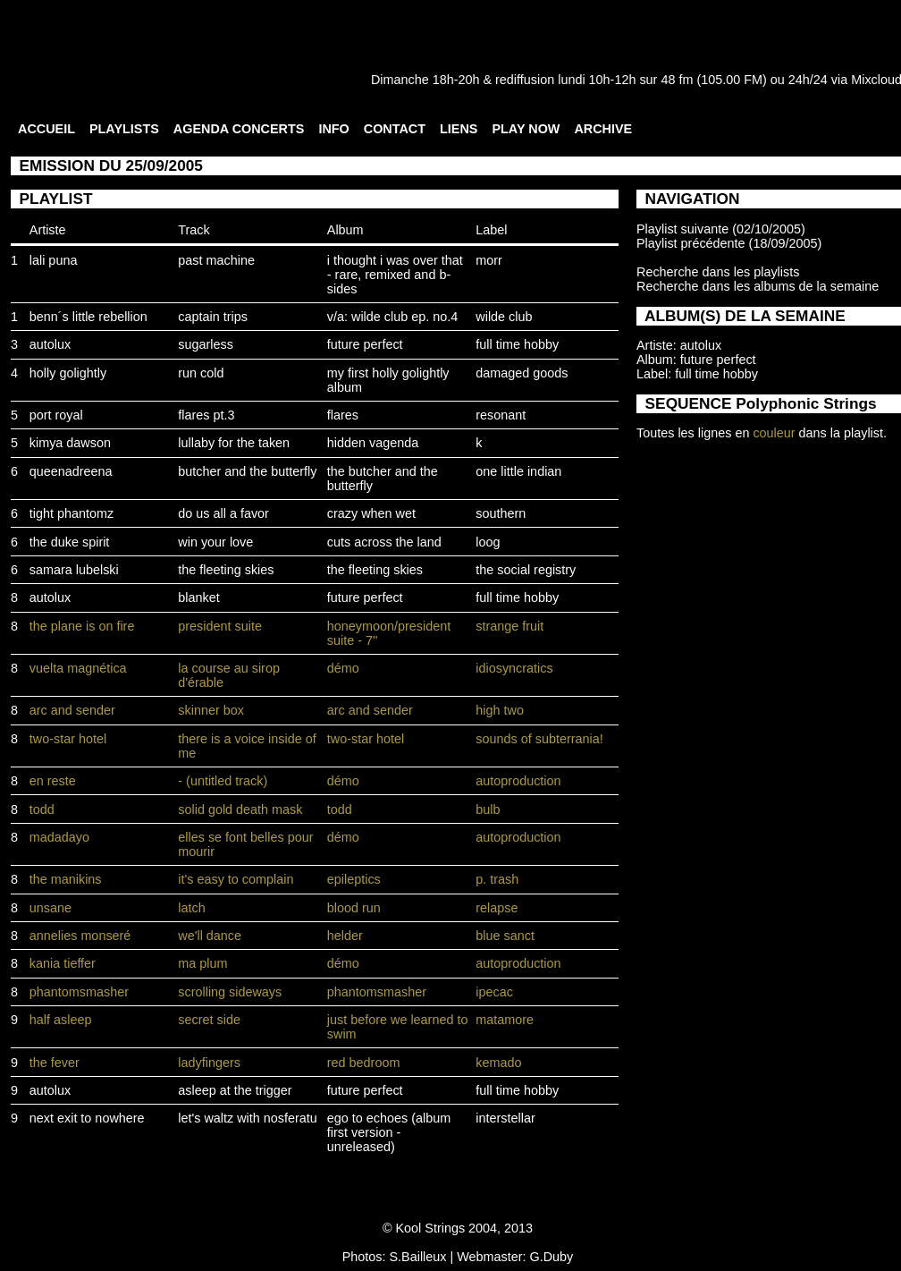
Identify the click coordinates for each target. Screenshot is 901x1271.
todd (42, 809)
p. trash (497, 879)
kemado (498, 1062)
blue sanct (505, 935)
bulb (488, 809)
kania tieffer (62, 963)
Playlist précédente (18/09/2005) (728, 243)
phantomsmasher (79, 992)
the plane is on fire (82, 626)
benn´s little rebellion (88, 316)
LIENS (458, 129)
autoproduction (518, 781)
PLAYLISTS (124, 129)
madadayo (59, 837)
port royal (56, 415)
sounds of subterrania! (539, 739)
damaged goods (522, 373)
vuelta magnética (78, 668)
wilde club (504, 316)
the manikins (65, 879)
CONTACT (394, 129)
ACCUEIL (46, 129)
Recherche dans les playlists (717, 272)
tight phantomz (71, 513)
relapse (497, 908)
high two (500, 710)
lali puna (53, 260)
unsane (50, 908)
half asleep (60, 1020)
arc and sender (72, 710)
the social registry (526, 570)
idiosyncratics (514, 668)
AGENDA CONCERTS (239, 129)
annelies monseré (80, 935)
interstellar (505, 1118)
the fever (54, 1062)
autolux (50, 344)
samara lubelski (74, 570)
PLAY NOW (526, 129)
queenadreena (71, 471)
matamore (505, 1020)
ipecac (494, 992)
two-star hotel (67, 739)
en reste (52, 781)
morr (489, 260)
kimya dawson (70, 443)
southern (501, 513)
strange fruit (509, 626)
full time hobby (517, 344)
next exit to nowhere (87, 1118)
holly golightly (67, 373)
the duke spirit (69, 542)
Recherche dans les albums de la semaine (757, 286)
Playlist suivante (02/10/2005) (720, 229)
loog (488, 542)
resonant (501, 415)
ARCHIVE (603, 129)
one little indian (518, 471)
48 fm (677, 79)
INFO (333, 129)
